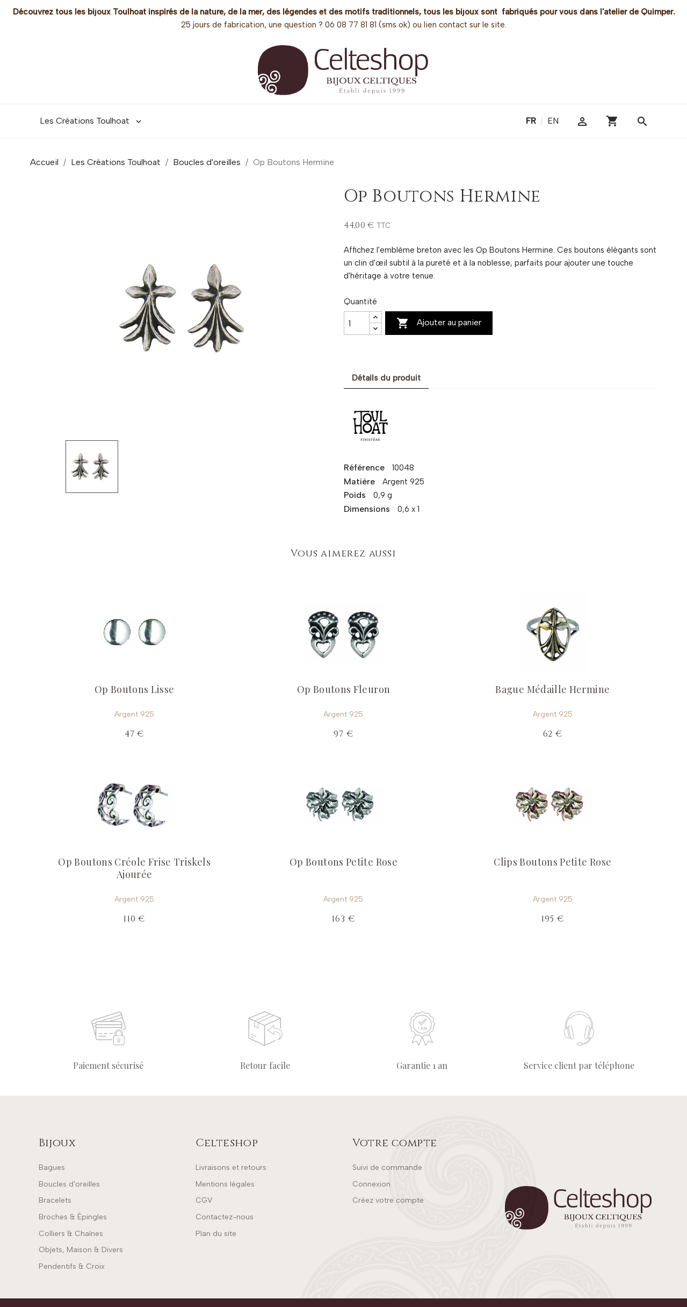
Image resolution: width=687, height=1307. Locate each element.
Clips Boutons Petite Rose (552, 861)
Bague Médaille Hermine (552, 689)
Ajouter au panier (438, 323)
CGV (204, 1200)
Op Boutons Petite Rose (343, 861)
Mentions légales (225, 1184)
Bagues (52, 1167)
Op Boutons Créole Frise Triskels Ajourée (134, 868)
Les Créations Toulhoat (91, 121)
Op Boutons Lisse (135, 689)
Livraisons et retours (231, 1167)
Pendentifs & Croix (72, 1266)
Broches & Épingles (73, 1217)
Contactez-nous (225, 1217)
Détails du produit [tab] (386, 378)
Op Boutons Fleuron (343, 689)
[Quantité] (357, 323)
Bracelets (55, 1200)
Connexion (371, 1184)
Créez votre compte (388, 1200)
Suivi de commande (387, 1167)
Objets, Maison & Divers (81, 1249)
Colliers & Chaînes (71, 1233)
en (553, 121)
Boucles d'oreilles (69, 1184)
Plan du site (216, 1233)
